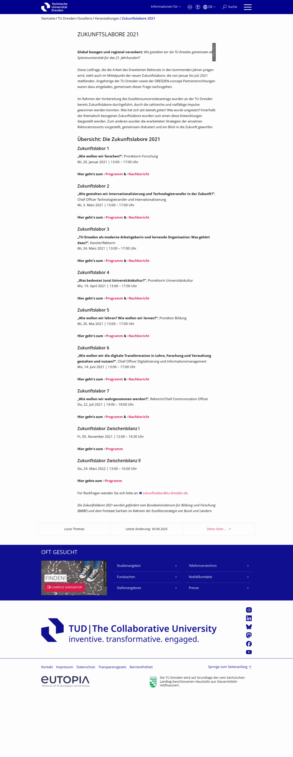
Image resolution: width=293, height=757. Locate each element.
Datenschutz (86, 730)
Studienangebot (129, 628)
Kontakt (47, 730)
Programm (114, 237)
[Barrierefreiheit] (197, 7)
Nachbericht (139, 237)
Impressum (64, 730)
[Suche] (229, 7)
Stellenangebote (129, 651)
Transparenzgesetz (112, 730)
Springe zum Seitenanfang (227, 729)
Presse (194, 651)
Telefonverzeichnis (203, 628)
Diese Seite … (217, 592)
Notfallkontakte (200, 640)
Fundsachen (126, 640)
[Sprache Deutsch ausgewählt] (209, 7)
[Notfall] (190, 7)
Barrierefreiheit (141, 730)
